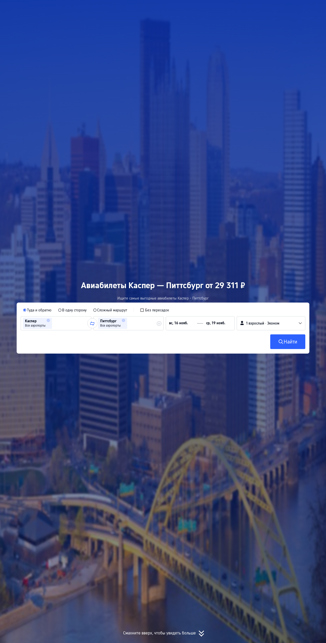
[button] (272, 8)
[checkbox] (154, 310)
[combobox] (54, 323)
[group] (56, 323)
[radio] (37, 310)
